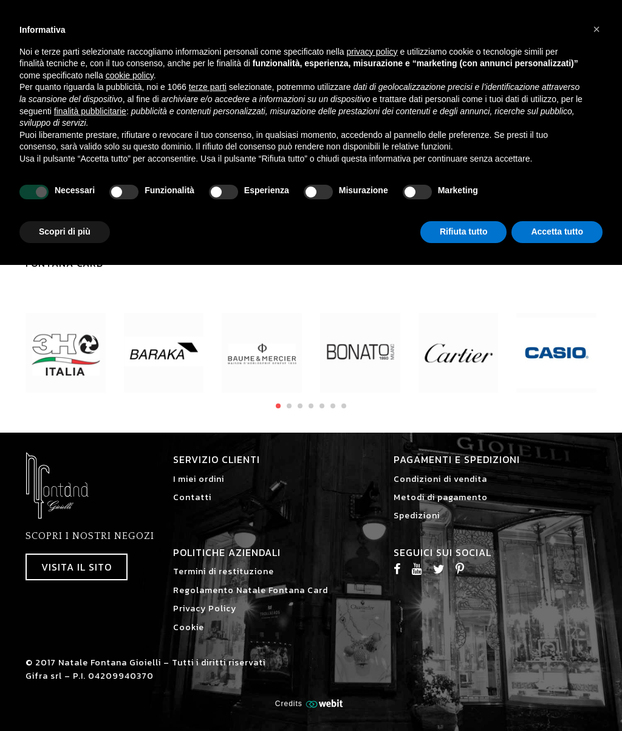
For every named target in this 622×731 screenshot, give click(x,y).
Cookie (188, 627)
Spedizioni (417, 515)
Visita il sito (76, 567)
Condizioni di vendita (440, 479)
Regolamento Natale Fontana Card (250, 590)
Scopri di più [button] (65, 231)
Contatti (192, 497)
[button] (596, 29)
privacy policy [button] (372, 52)
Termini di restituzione (223, 571)
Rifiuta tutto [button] (464, 231)
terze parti (208, 87)
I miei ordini (198, 479)
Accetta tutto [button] (557, 231)
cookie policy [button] (130, 75)
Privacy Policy (204, 608)
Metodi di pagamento (441, 497)
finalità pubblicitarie (90, 111)
